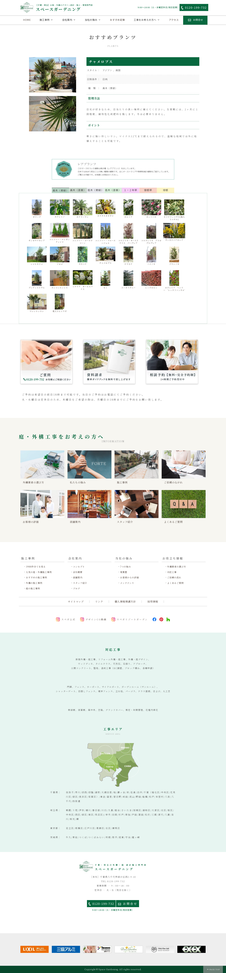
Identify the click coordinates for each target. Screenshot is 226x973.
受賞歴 (123, 572)
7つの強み (125, 566)
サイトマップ (76, 601)
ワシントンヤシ (37, 303)
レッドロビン (151, 279)
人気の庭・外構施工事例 (39, 572)
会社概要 (77, 572)
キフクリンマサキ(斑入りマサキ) (174, 210)
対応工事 (172, 572)
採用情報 (152, 601)
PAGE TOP (214, 969)
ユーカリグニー (128, 279)
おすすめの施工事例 (36, 577)
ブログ (76, 588)
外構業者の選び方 (176, 566)
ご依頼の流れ (174, 577)
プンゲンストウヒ (37, 279)
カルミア (128, 208)
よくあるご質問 (175, 583)
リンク (99, 601)
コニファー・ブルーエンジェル (105, 233)
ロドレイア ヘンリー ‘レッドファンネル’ (174, 280)
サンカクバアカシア (174, 232)
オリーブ (37, 208)
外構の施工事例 (34, 583)
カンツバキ (151, 208)
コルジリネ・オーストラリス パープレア (128, 233)
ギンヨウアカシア (37, 232)
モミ (105, 279)
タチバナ (82, 256)
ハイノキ (151, 256)
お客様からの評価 (129, 577)
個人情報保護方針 (125, 601)
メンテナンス (127, 583)
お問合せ (130, 904)
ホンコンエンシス (60, 279)
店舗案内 (77, 577)
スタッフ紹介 (80, 583)
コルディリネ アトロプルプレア (151, 233)
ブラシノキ (174, 256)
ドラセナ (128, 256)
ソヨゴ (60, 256)
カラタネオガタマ (105, 208)
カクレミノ (60, 208)
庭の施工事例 (33, 588)
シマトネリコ (37, 256)
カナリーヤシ (82, 208)
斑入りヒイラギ (60, 303)
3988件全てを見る (36, 566)
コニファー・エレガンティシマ (59, 233)
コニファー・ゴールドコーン (82, 233)
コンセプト (79, 566)
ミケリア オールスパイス (82, 280)
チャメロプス (105, 255)
